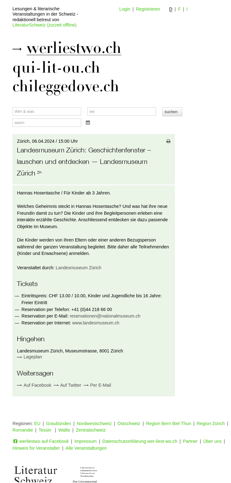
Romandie (22, 430)
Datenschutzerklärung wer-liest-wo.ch (139, 441)
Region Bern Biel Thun (168, 423)
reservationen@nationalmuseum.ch (105, 315)
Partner (190, 441)
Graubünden (58, 423)
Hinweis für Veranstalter (36, 448)
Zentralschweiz (91, 430)
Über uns (212, 441)
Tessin (46, 430)
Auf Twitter (67, 385)
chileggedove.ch (65, 86)
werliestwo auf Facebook (40, 441)
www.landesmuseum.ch (95, 322)
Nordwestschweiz (94, 423)
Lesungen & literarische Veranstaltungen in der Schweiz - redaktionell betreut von (45, 14)
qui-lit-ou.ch (56, 68)
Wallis (64, 430)
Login (124, 9)
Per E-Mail (97, 385)
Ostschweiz (128, 423)
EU (37, 423)
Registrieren (148, 9)
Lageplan (33, 356)
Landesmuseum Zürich (78, 267)
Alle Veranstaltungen (86, 448)
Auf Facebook (34, 385)
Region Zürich (211, 423)
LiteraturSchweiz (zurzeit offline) (44, 24)
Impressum (86, 441)
